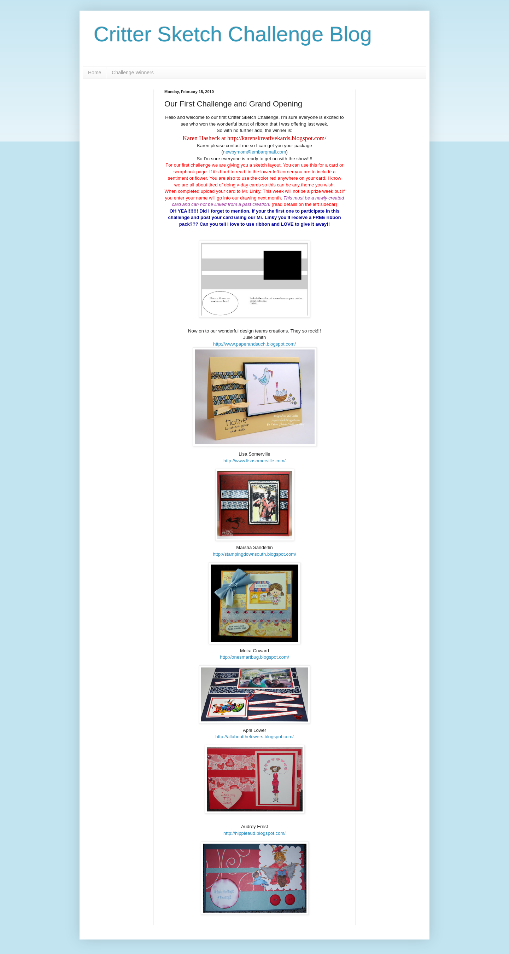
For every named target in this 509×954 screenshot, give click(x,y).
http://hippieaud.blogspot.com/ (254, 833)
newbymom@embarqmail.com (254, 152)
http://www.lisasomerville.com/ (254, 460)
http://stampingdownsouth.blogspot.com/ (254, 554)
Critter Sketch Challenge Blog (233, 34)
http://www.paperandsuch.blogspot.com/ (254, 344)
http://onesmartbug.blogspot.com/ (254, 657)
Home (94, 72)
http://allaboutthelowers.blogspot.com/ (254, 736)
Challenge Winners (132, 72)
